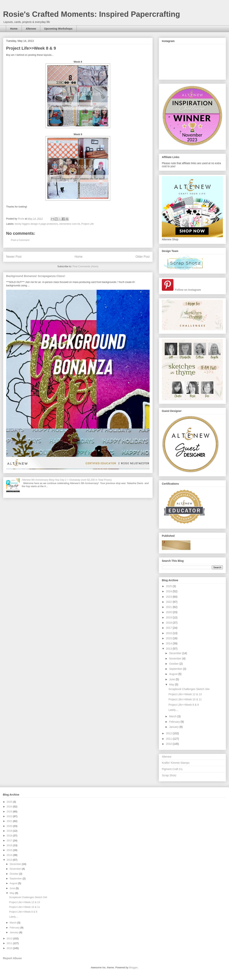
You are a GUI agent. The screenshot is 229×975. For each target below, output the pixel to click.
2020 (169, 612)
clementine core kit (69, 223)
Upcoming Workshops (58, 28)
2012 (169, 733)
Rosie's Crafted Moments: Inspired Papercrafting (91, 14)
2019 (169, 617)
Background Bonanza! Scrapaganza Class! (35, 276)
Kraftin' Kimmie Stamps (175, 762)
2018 (169, 622)
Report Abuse (12, 958)
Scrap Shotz (169, 775)
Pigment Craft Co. (172, 769)
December (175, 653)
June (172, 679)
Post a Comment (20, 240)
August (173, 674)
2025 (169, 586)
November (175, 658)
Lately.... (173, 709)
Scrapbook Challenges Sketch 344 (189, 689)
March (173, 716)
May (172, 684)
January (174, 726)
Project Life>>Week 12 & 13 (185, 694)
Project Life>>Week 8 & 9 (184, 704)
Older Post (142, 256)
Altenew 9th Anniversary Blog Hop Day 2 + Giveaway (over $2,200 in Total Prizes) (67, 479)
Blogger (133, 967)
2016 (169, 633)
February (175, 721)
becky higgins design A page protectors (36, 223)
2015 (169, 638)
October (174, 663)
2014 (169, 643)
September (176, 668)
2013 (169, 648)
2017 (169, 627)
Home (14, 28)
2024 (169, 591)
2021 (169, 607)
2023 (169, 596)
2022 (169, 601)
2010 (169, 743)
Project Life (87, 223)
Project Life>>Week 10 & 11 (185, 699)
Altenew (31, 28)
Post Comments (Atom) (85, 266)
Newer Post (14, 256)
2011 (169, 738)
